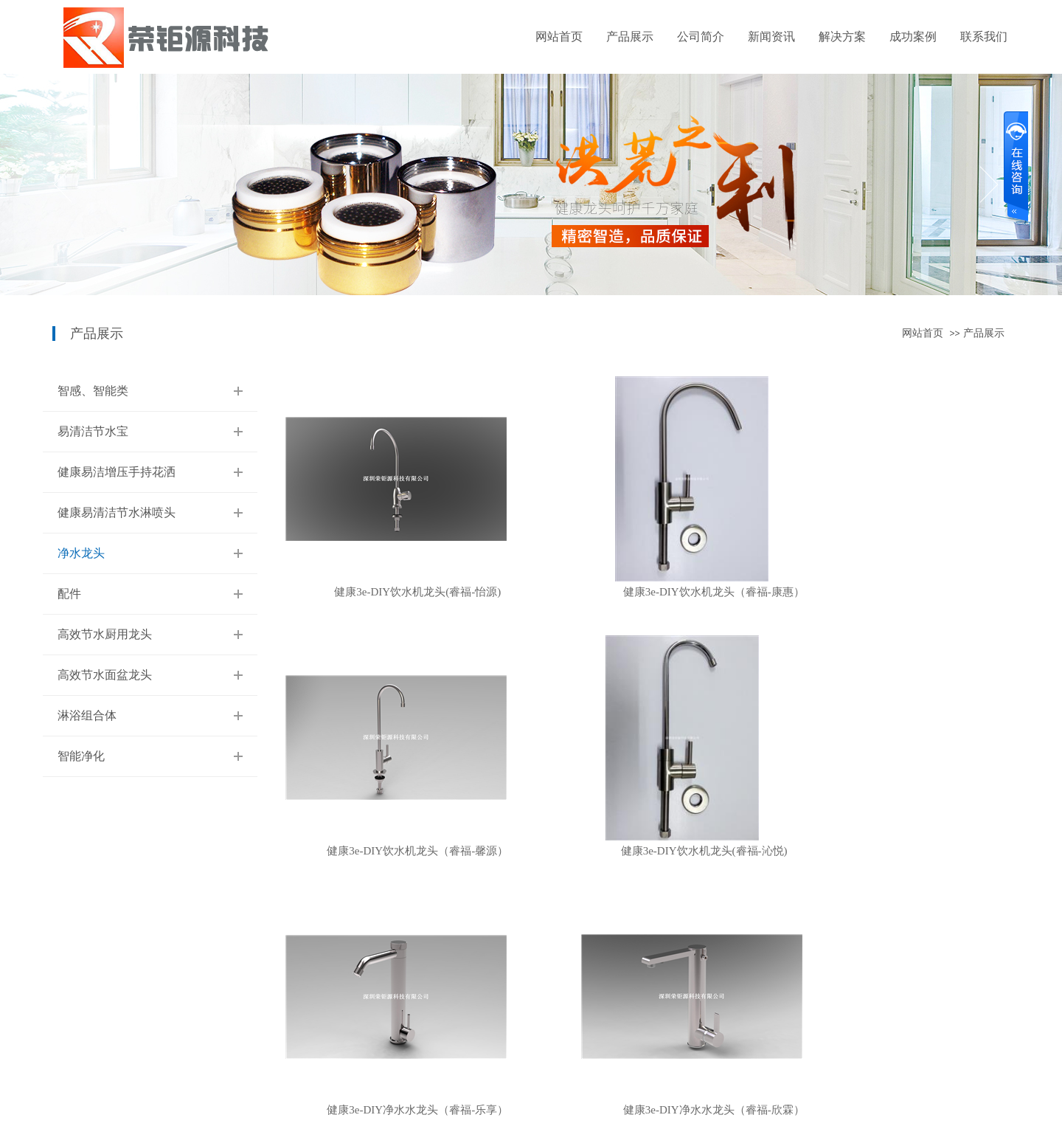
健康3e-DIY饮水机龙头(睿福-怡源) (396, 592)
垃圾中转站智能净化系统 (408, 985)
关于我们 (177, 985)
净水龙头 (81, 553)
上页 (556, 908)
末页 (703, 908)
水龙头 (378, 1056)
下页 (650, 908)
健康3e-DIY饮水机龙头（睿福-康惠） (648, 592)
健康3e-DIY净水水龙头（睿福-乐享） (648, 851)
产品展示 (629, 36)
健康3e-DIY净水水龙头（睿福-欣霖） (900, 851)
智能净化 (81, 756)
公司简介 (700, 36)
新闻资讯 (771, 36)
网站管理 (1001, 1098)
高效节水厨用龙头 (105, 634)
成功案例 (913, 36)
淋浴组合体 (87, 715)
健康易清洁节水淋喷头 (117, 512)
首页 (503, 908)
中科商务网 (953, 1098)
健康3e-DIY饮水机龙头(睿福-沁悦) (396, 851)
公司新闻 (280, 985)
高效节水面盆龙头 (105, 675)
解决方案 (842, 36)
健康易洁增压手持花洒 (117, 472)
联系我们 (983, 36)
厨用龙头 (383, 1009)
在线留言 (486, 985)
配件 (69, 593)
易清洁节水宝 (93, 431)
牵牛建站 (908, 1098)
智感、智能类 (93, 390)
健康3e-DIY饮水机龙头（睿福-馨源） (900, 592)
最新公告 (280, 1032)
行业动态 (280, 1009)
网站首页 (559, 36)
